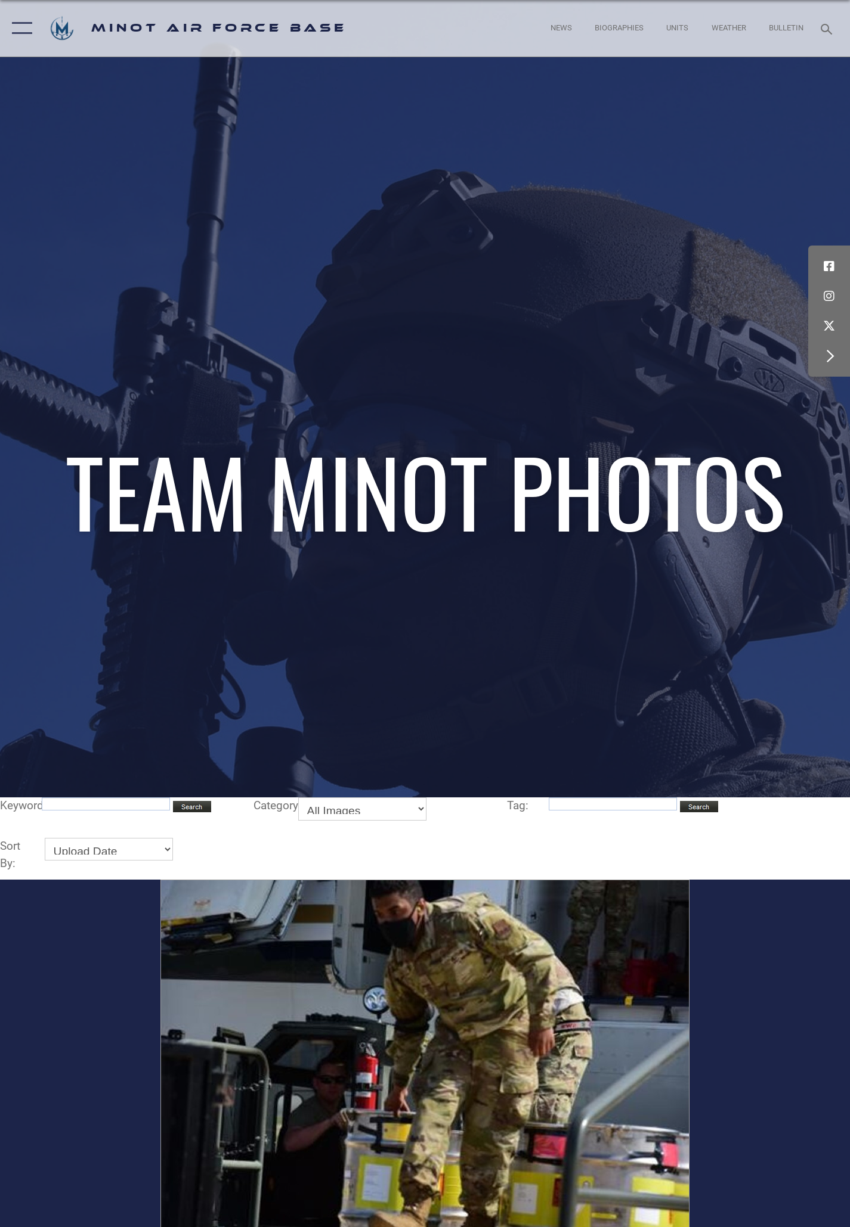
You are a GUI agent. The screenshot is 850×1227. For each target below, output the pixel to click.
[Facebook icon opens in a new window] (829, 266)
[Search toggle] (828, 28)
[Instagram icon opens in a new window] (829, 296)
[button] (19, 28)
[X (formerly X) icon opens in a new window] (829, 326)
